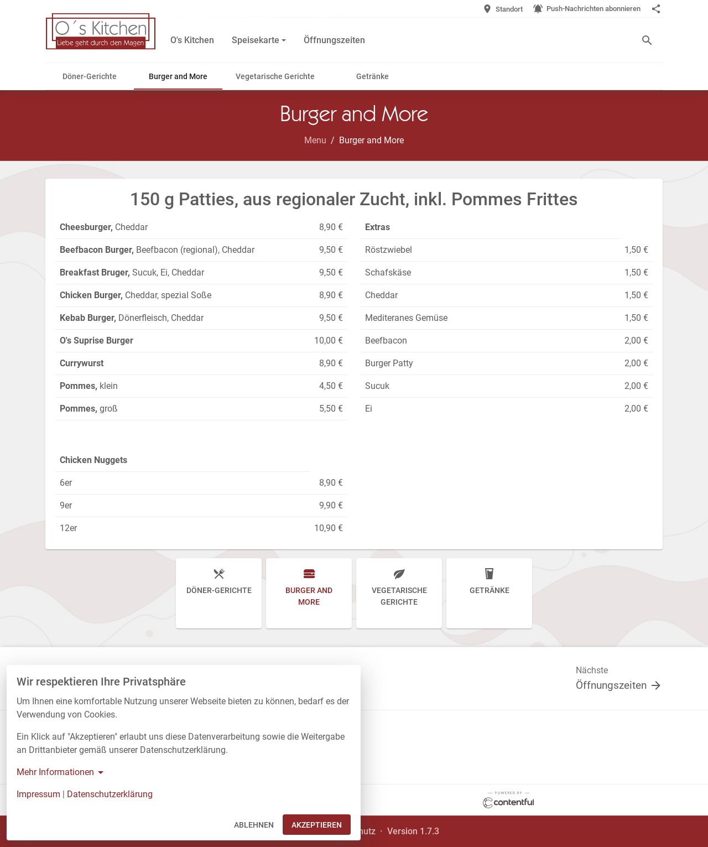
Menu (315, 140)
